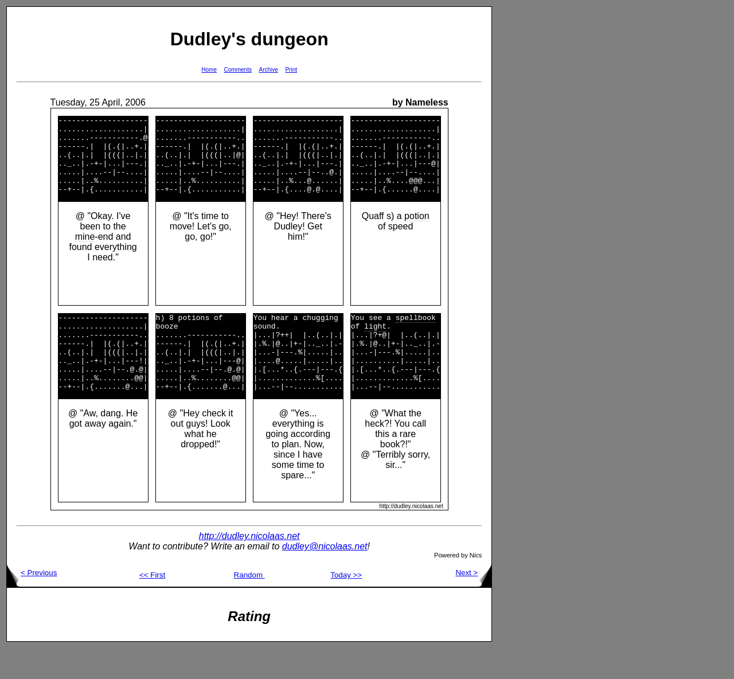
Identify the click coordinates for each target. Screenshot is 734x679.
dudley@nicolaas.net (325, 577)
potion (417, 231)
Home (209, 70)
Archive (268, 70)
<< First (152, 606)
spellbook (416, 334)
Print (291, 70)
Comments (238, 70)
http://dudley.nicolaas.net (249, 567)
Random (249, 606)
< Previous (32, 603)
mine (85, 252)
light (375, 345)
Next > (473, 603)
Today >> (346, 606)
